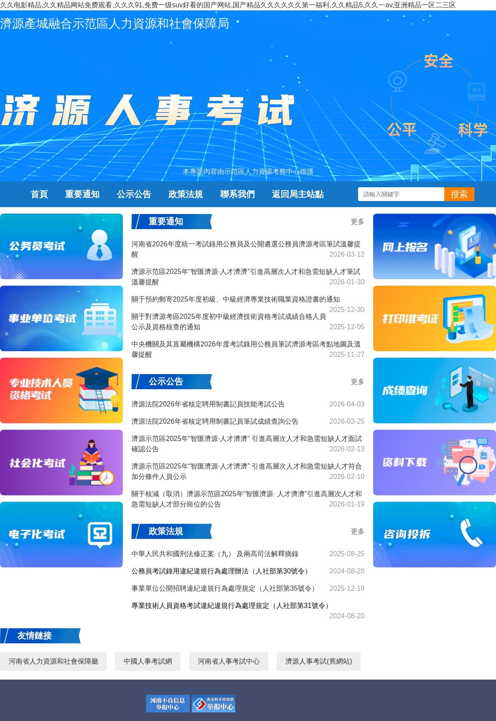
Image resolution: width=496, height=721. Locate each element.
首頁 (39, 194)
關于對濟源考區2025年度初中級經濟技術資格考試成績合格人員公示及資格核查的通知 (248, 322)
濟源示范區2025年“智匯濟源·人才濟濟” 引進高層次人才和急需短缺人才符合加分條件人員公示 (248, 472)
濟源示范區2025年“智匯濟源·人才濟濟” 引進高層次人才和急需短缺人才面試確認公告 (248, 444)
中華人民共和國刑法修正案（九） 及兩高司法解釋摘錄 (248, 554)
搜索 (459, 194)
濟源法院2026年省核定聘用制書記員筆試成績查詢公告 (248, 421)
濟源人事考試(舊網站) (318, 661)
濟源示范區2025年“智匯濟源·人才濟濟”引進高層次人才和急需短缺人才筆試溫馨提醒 (248, 277)
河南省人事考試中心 (229, 661)
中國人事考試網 (148, 661)
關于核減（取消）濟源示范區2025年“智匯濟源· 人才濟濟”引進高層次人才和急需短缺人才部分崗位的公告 (248, 500)
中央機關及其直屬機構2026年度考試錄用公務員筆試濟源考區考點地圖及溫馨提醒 (248, 350)
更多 (358, 221)
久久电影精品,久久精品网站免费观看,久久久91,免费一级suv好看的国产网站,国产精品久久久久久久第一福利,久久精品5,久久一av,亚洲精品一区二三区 (228, 5)
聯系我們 (237, 194)
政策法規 (185, 194)
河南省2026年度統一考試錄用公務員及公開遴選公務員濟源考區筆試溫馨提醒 (248, 250)
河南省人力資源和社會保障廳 (53, 661)
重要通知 (82, 194)
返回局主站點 (298, 194)
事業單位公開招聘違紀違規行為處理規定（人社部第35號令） (248, 588)
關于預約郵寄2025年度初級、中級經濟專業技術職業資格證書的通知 (248, 302)
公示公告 (134, 194)
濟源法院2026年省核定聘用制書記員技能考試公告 (248, 404)
